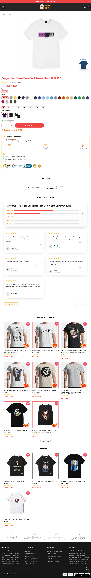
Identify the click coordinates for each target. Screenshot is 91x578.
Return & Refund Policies (54, 556)
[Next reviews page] (85, 304)
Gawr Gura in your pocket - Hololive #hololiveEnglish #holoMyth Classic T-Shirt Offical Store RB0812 (73, 392)
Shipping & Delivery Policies (54, 551)
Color (3, 94)
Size (2, 105)
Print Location (5, 110)
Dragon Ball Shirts (58, 186)
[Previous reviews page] (76, 304)
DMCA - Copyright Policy (31, 558)
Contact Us (50, 558)
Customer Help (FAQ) (53, 561)
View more (45, 441)
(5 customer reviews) (15, 82)
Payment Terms (51, 553)
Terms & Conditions (30, 553)
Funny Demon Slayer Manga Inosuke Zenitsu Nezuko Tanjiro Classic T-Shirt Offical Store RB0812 (73, 352)
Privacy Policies (29, 556)
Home (3, 14)
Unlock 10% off (87, 570)
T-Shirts (9, 14)
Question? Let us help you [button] (82, 575)
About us (27, 551)
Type (2, 89)
